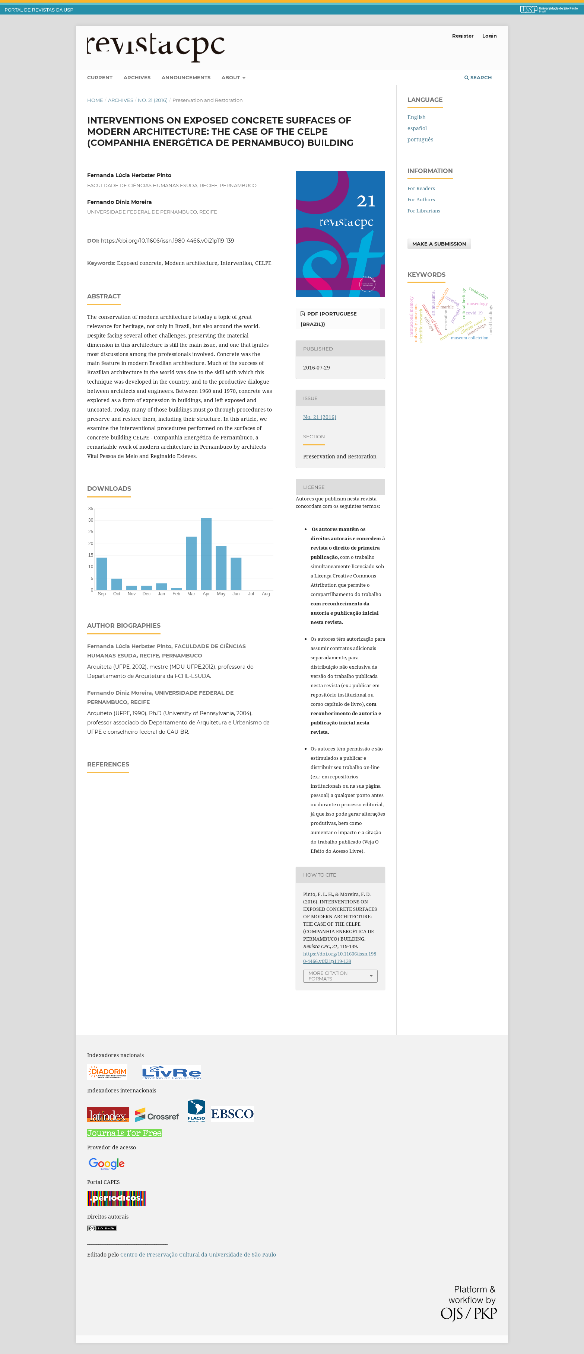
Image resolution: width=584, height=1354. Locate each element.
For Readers (421, 188)
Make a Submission (439, 244)
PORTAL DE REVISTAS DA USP (39, 10)
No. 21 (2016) (153, 100)
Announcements (186, 77)
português (420, 139)
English (416, 117)
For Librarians (423, 210)
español (417, 128)
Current (99, 77)
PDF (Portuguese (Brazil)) (329, 319)
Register (463, 36)
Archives (137, 77)
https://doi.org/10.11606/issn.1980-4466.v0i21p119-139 (167, 240)
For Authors (421, 199)
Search (478, 77)
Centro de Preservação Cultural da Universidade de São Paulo (198, 1254)
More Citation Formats (328, 976)
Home (95, 100)
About (231, 77)
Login (489, 36)
